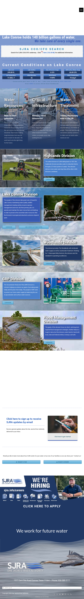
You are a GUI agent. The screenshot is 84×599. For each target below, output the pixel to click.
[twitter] (57, 594)
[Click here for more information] (11, 71)
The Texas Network (45, 596)
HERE (31, 83)
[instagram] (65, 594)
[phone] (71, 594)
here (45, 53)
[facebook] (54, 594)
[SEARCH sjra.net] (42, 588)
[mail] (68, 594)
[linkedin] (60, 594)
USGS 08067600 (65, 81)
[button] (81, 10)
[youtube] (62, 594)
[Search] (3, 588)
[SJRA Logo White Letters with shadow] (25, 560)
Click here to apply (42, 506)
